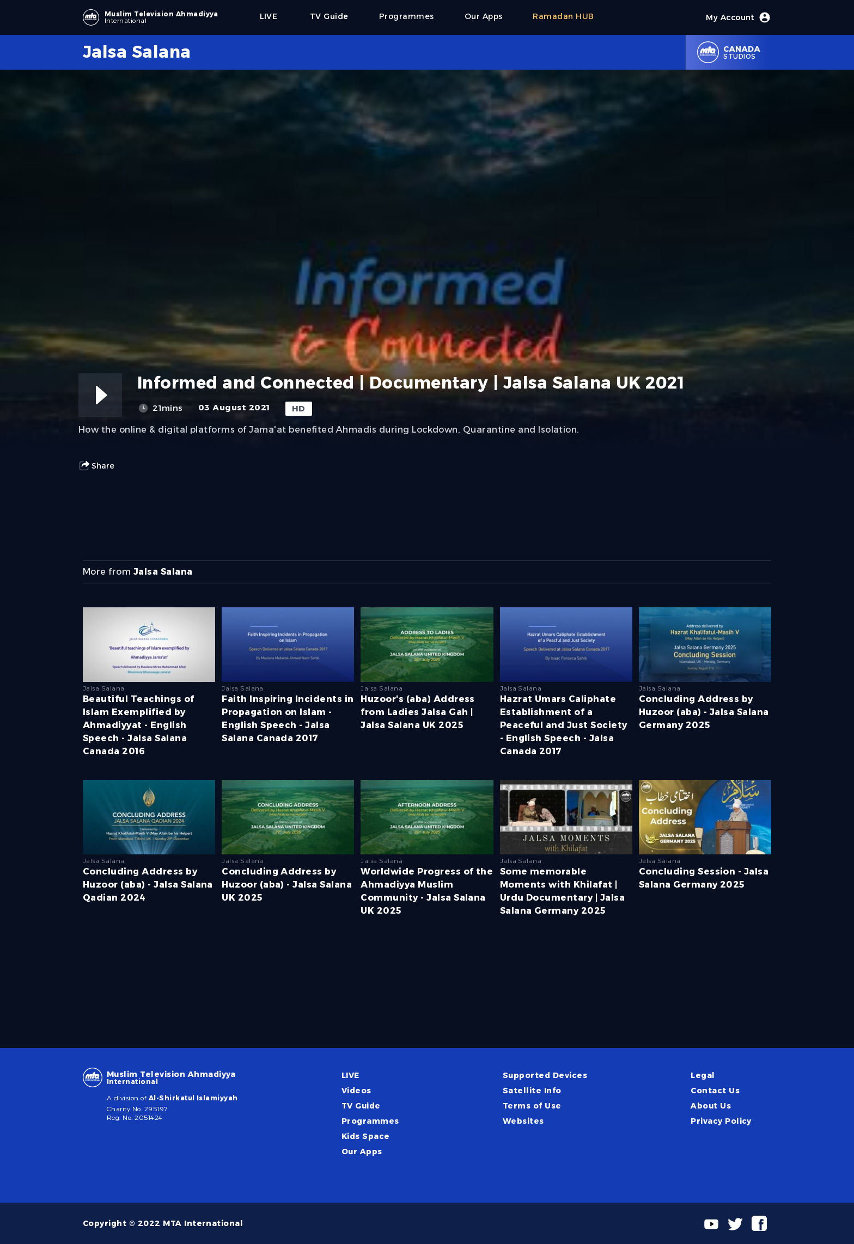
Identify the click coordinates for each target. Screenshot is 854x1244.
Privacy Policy (721, 1121)
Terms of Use (532, 1106)
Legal (703, 1075)
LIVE (350, 1075)
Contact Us (715, 1090)
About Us (711, 1106)
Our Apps (361, 1151)
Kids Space (365, 1136)
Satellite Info (532, 1090)
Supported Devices (545, 1075)
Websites (523, 1121)
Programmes (370, 1121)
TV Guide (361, 1106)
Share (96, 465)
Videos (356, 1090)
